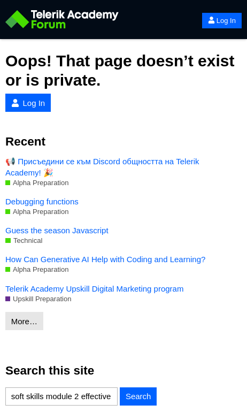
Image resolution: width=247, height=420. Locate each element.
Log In (222, 21)
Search (138, 396)
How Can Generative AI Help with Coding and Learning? (105, 259)
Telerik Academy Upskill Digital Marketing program (94, 288)
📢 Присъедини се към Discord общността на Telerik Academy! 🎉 (102, 167)
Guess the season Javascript (57, 230)
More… (24, 321)
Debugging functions (42, 201)
